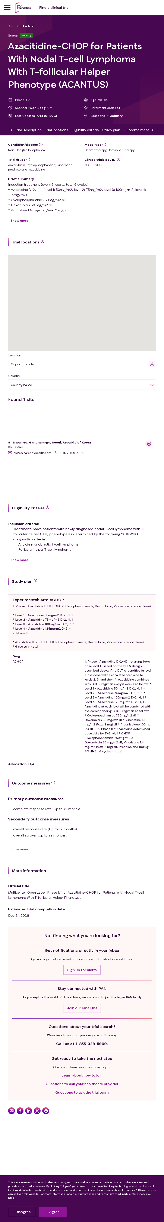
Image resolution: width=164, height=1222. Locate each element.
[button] (29, 453)
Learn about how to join (82, 1075)
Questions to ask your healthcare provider (82, 1084)
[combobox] (80, 364)
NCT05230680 (95, 165)
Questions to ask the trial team (82, 1092)
